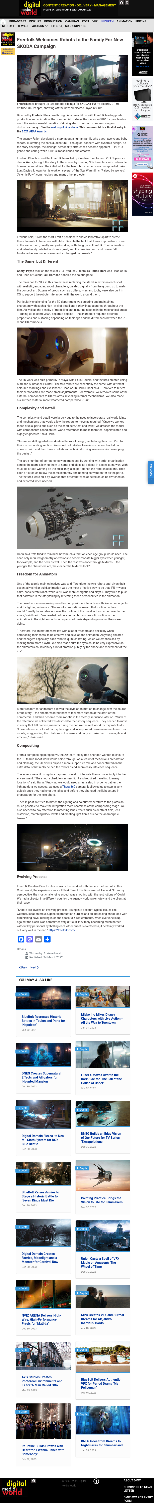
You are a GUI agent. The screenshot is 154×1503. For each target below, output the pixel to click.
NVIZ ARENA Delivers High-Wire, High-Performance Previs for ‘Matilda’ (41, 1319)
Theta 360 (68, 786)
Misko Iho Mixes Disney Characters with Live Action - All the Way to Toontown (102, 1019)
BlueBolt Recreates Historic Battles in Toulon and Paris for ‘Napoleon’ (43, 1021)
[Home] (3, 21)
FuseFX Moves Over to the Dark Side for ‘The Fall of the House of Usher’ (101, 1079)
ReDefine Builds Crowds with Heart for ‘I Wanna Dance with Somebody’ (43, 1450)
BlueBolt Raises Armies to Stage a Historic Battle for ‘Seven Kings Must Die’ (40, 1196)
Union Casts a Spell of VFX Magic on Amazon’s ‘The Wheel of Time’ (100, 1263)
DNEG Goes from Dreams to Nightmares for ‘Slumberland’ (102, 1443)
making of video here (64, 127)
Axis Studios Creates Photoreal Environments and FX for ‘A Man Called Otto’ (42, 1381)
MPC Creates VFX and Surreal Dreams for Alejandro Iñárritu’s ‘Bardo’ (102, 1319)
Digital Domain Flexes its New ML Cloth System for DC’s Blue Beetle (43, 1140)
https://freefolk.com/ (62, 930)
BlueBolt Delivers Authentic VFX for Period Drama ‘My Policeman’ (101, 1384)
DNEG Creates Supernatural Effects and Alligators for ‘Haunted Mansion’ (41, 1077)
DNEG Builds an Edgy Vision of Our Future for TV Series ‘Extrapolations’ (101, 1138)
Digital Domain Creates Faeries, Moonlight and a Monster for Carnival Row (40, 1258)
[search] (61, 26)
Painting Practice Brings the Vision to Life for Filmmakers (102, 1200)
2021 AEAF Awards (34, 131)
